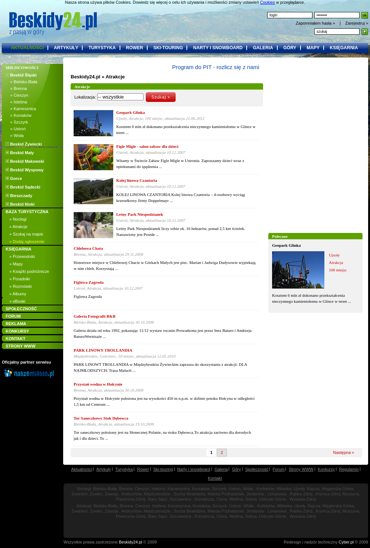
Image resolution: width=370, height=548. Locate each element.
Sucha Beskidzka (189, 494)
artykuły (66, 47)
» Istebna (16, 102)
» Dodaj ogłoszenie (26, 241)
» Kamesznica (21, 108)
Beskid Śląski (21, 75)
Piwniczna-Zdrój (130, 499)
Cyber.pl (346, 542)
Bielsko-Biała (105, 488)
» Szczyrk (17, 122)
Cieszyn (142, 488)
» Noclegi (18, 219)
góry (289, 47)
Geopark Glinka (286, 245)
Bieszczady (19, 195)
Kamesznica (178, 488)
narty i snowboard (218, 47)
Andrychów (131, 494)
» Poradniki (19, 279)
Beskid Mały (20, 152)
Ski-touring (163, 469)
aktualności (27, 47)
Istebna (158, 488)
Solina (251, 499)
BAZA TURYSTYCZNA (27, 211)
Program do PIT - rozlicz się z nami (215, 67)
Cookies (267, 2)
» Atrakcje (18, 226)
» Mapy (16, 264)
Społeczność (256, 469)
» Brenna (16, 88)
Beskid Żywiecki (24, 144)
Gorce (14, 178)
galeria (263, 47)
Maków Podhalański (225, 494)
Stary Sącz (157, 499)
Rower (143, 469)
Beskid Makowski (25, 161)
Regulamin (349, 469)
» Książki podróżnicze (29, 271)
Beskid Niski (20, 204)
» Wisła (15, 135)
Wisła (248, 488)
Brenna (125, 488)
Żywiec (96, 494)
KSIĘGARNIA (18, 249)
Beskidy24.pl (86, 77)
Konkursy (326, 469)
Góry (236, 469)
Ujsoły (299, 488)
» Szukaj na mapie (26, 234)
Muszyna (351, 494)
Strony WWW (301, 469)
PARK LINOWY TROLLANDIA (103, 350)
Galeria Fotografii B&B (94, 316)
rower (134, 47)
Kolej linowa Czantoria (136, 180)
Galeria (221, 469)
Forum (279, 469)
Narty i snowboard (193, 469)
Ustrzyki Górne (272, 499)
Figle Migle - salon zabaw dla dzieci (147, 146)
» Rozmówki (20, 286)
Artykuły (103, 469)
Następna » (343, 452)
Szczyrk (219, 488)
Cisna (221, 499)
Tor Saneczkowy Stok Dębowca (101, 418)
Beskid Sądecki (23, 187)
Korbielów (265, 488)
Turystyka (124, 469)
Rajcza (313, 488)
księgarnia (344, 47)
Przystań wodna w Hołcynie (98, 384)
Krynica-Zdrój (328, 494)
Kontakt (215, 478)
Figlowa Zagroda (89, 282)
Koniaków (201, 488)
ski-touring (168, 47)
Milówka (284, 488)
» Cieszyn (17, 95)
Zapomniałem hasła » (316, 23)
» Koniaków (18, 115)
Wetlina (236, 499)
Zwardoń (79, 494)
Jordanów (255, 494)
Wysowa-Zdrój (303, 499)
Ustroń (235, 488)
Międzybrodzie (157, 494)
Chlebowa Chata (88, 248)
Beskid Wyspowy (25, 170)
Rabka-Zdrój (301, 494)
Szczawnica (180, 499)
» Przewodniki (22, 256)
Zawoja (111, 494)
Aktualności (81, 469)
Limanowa (277, 494)
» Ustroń (16, 129)
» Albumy (17, 294)
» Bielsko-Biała (21, 82)
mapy (313, 47)
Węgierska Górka (338, 488)
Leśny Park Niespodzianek (139, 214)
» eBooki (17, 301)
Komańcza (204, 499)
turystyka (102, 47)
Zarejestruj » (356, 23)
